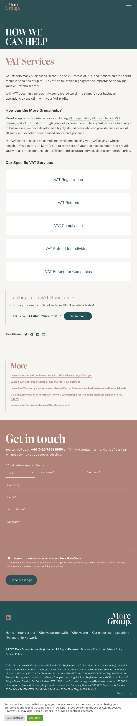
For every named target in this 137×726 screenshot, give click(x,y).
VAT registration (80, 118)
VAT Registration (68, 179)
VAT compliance (104, 118)
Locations (122, 633)
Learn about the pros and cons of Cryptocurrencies (40, 405)
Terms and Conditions (93, 649)
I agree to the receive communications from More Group (48, 558)
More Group (22, 649)
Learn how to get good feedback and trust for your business (45, 381)
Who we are (79, 633)
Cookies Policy (14, 654)
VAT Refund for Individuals (68, 248)
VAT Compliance (68, 225)
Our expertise (102, 633)
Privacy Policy (114, 649)
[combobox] (10, 509)
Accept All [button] (34, 718)
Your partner (26, 633)
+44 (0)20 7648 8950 (47, 449)
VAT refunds (32, 123)
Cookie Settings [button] (15, 718)
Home (10, 633)
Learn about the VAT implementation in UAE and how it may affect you (51, 375)
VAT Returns (68, 202)
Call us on (35, 316)
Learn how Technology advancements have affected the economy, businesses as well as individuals (68, 388)
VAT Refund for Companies (68, 271)
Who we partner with (53, 633)
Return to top (124, 693)
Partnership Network (22, 638)
